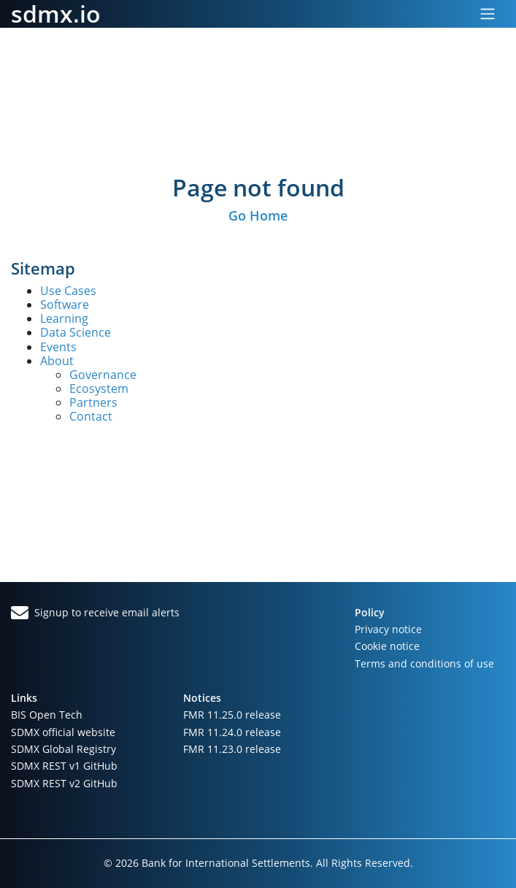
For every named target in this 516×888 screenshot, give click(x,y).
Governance (102, 375)
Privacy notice (388, 629)
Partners (93, 402)
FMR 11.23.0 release (232, 749)
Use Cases (68, 291)
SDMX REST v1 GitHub (64, 766)
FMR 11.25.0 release (232, 715)
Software (64, 304)
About (57, 361)
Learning (64, 318)
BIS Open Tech (46, 715)
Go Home (258, 215)
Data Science (75, 332)
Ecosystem (98, 388)
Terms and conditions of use (424, 663)
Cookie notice (387, 646)
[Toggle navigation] (487, 14)
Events (58, 347)
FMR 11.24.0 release (232, 732)
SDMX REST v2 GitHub (64, 783)
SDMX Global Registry (63, 749)
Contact (90, 416)
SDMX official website (63, 732)
